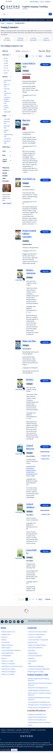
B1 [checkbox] (6, 66)
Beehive (29, 379)
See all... (30, 725)
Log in (42, 1)
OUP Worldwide (6, 656)
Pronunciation (32, 661)
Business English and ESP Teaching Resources (38, 679)
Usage (4, 115)
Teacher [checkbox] (7, 139)
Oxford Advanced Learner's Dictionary (39, 722)
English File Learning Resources (37, 717)
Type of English (4, 160)
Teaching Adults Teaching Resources (39, 702)
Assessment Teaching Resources (37, 688)
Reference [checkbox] (7, 122)
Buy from (49, 20)
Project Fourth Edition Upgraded (29, 233)
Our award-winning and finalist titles (39, 669)
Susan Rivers (30, 468)
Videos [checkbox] (7, 112)
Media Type (5, 147)
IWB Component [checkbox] (7, 93)
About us (4, 658)
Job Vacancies (6, 642)
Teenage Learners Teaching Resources (39, 705)
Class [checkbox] (7, 119)
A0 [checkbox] (5, 58)
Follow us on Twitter (8, 661)
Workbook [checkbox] (7, 142)
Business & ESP (32, 642)
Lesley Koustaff (30, 466)
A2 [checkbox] (6, 63)
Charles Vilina (30, 472)
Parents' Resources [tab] (46, 39)
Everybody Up (28, 178)
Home (3, 627)
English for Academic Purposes (37, 645)
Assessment (31, 650)
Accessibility (18, 730)
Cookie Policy (39, 746)
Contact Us (3, 730)
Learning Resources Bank (37, 20)
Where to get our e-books (36, 672)
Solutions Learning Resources (37, 720)
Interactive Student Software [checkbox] (7, 100)
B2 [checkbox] (5, 73)
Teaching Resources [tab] (20, 39)
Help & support (34, 1)
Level (3, 151)
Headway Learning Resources (37, 714)
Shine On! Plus (29, 341)
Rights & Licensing (7, 645)
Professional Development (36, 666)
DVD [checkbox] (6, 89)
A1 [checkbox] (6, 61)
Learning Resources (36, 710)
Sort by (18, 51)
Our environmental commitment (11, 650)
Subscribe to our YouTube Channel (12, 666)
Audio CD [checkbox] (6, 85)
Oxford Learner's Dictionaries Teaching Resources (39, 684)
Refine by (5, 51)
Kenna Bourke (30, 474)
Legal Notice (33, 730)
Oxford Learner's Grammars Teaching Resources (39, 694)
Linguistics (31, 658)
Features (5, 77)
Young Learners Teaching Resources (39, 707)
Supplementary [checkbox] (7, 135)
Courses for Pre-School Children (37, 632)
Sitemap (4, 640)
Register (47, 1)
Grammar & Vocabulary (35, 656)
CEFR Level (5, 55)
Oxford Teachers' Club (20, 20)
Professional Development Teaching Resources (39, 698)
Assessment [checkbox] (7, 81)
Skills (3, 155)
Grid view (49, 51)
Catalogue (7, 20)
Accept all (14, 750)
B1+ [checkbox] (6, 68)
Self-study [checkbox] (7, 127)
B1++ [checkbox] (6, 70)
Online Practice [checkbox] (6, 107)
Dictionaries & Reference (35, 648)
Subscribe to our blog (8, 669)
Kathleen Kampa (31, 470)
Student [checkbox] (6, 131)
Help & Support (6, 648)
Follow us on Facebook (8, 664)
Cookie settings (5, 750)
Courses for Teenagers (35, 637)
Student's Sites (6, 634)
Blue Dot (26, 120)
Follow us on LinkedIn (8, 674)
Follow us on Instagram (8, 672)
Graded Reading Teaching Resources (39, 690)
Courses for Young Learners (36, 634)
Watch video (6, 203)
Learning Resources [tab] (33, 39)
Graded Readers (32, 653)
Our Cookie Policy (41, 730)
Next (40, 56)
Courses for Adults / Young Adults (38, 640)
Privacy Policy (26, 730)
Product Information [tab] (7, 39)
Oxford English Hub (7, 653)
